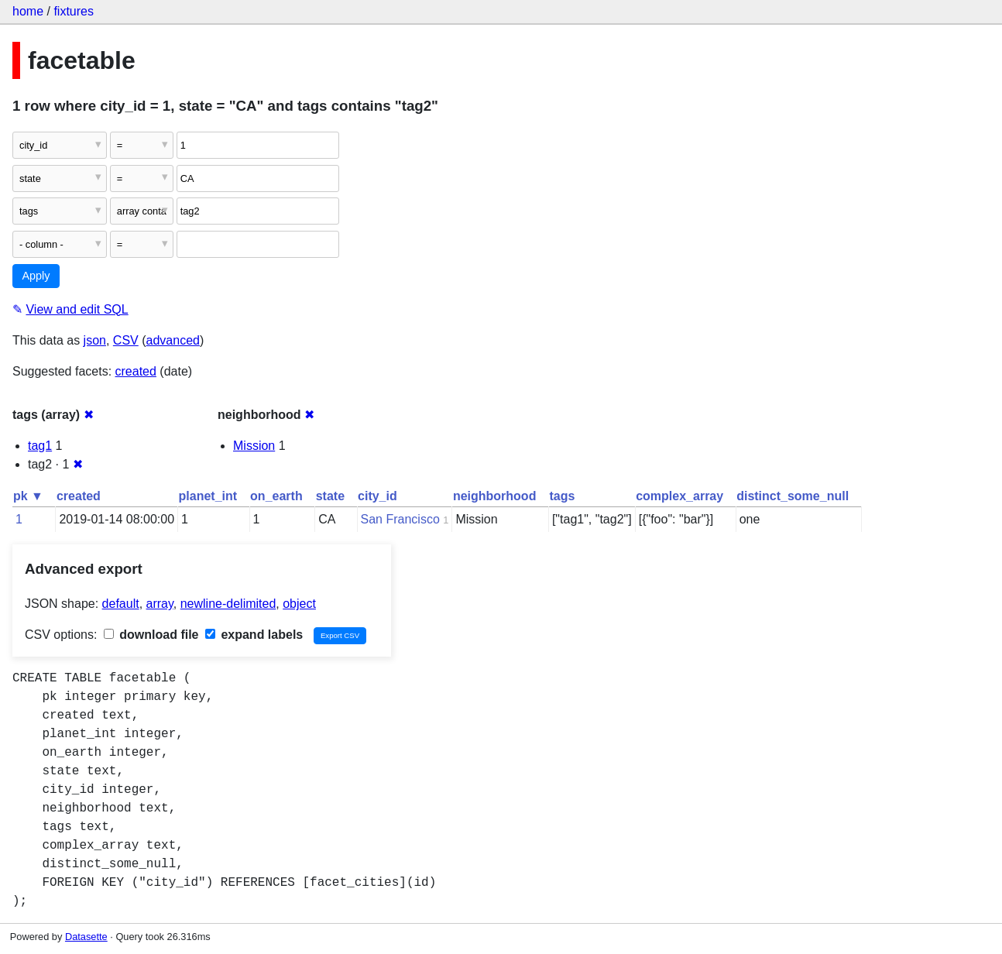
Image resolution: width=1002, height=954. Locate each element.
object (299, 603)
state (330, 496)
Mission (254, 445)
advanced (173, 340)
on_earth (276, 496)
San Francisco (400, 519)
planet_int (208, 496)
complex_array (679, 496)
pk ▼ (28, 496)
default (120, 603)
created (135, 371)
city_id (377, 496)
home (27, 11)
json (95, 340)
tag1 (40, 445)
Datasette (86, 936)
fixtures (73, 11)
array (159, 603)
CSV (126, 340)
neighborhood (495, 496)
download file (151, 634)
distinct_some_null (792, 496)
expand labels (254, 634)
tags (562, 496)
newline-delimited (228, 603)
